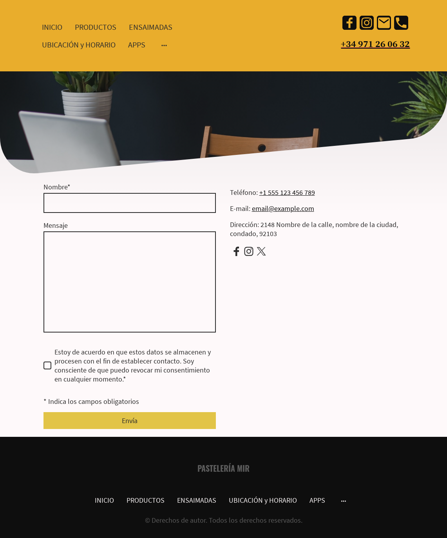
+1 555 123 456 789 (287, 192)
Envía (130, 420)
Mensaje (55, 225)
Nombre (57, 186)
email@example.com (283, 208)
